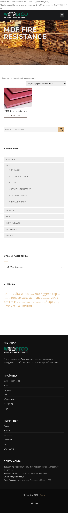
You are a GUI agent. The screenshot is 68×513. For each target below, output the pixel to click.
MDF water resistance (20, 189)
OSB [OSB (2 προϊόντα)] (56, 298)
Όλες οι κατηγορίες (12, 381)
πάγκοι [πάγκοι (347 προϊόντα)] (26, 305)
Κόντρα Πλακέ (13, 223)
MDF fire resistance (15, 111)
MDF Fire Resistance (18, 176)
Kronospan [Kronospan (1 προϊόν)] (46, 298)
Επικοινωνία (9, 449)
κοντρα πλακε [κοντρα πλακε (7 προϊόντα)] (34, 302)
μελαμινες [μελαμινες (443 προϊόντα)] (50, 301)
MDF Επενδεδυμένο (18, 195)
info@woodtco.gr (17, 477)
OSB (8, 216)
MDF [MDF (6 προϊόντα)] (53, 298)
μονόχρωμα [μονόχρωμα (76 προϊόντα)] (12, 306)
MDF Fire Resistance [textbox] (33, 267)
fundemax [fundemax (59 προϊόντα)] (18, 298)
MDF (8, 165)
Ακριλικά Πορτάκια (17, 202)
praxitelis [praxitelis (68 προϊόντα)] (10, 302)
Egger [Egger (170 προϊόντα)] (44, 293)
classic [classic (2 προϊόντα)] (32, 294)
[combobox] (34, 266)
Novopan (10, 210)
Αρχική (6, 426)
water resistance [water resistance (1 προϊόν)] (22, 302)
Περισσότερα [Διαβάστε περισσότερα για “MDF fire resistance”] (14, 116)
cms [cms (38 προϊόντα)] (37, 294)
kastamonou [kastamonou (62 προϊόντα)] (33, 298)
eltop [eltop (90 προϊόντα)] (53, 294)
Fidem (42, 495)
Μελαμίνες (11, 229)
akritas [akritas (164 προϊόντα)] (9, 293)
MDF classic (14, 170)
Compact (10, 159)
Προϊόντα (8, 439)
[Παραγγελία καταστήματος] (46, 83)
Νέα (5, 444)
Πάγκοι (9, 235)
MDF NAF (13, 182)
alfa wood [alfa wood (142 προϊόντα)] (21, 293)
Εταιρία (7, 430)
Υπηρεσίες (8, 435)
